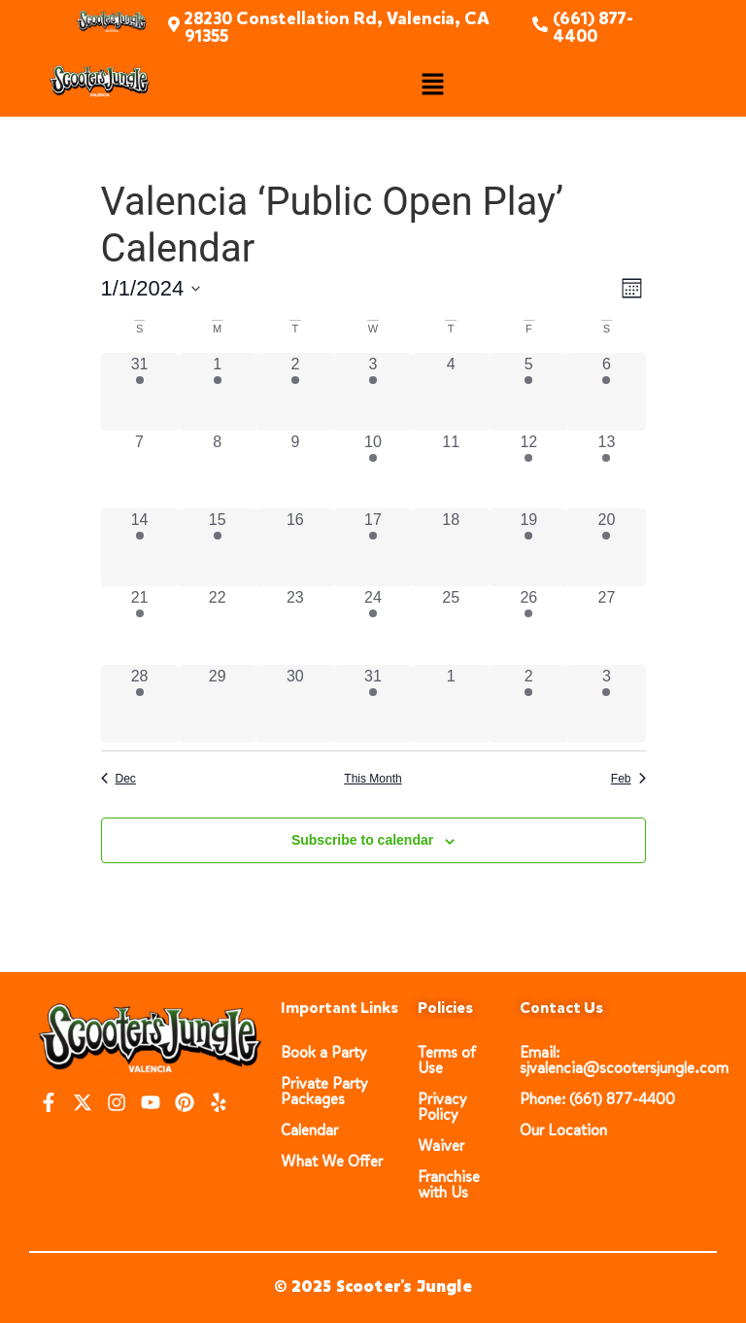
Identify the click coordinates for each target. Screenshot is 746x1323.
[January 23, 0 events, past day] (295, 625)
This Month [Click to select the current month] (372, 778)
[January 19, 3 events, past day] (528, 547)
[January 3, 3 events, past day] (373, 392)
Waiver (441, 1145)
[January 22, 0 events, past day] (217, 625)
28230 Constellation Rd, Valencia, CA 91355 (337, 27)
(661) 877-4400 (593, 27)
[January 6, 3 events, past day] (606, 392)
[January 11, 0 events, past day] (451, 469)
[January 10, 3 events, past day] (373, 469)
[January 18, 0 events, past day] (451, 547)
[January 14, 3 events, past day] (140, 547)
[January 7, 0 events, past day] (140, 469)
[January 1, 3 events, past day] (217, 392)
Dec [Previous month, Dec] (118, 778)
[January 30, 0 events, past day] (295, 704)
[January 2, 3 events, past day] (295, 392)
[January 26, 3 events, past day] (528, 625)
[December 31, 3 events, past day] (140, 392)
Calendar (309, 1130)
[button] (432, 85)
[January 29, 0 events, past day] (217, 704)
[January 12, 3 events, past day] (528, 469)
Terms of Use (447, 1060)
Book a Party (324, 1052)
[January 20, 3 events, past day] (606, 547)
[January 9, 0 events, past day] (295, 469)
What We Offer (332, 1161)
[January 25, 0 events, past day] (451, 625)
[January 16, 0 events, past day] (295, 547)
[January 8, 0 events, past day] (217, 469)
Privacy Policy (442, 1107)
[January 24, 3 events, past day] (373, 625)
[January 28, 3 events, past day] (140, 704)
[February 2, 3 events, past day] (528, 704)
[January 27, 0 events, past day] (606, 625)
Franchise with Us (449, 1184)
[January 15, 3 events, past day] (217, 547)
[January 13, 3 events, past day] (606, 469)
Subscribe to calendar (362, 840)
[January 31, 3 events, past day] (373, 704)
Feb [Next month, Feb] (628, 778)
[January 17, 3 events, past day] (373, 547)
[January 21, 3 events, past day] (140, 625)
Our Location (563, 1130)
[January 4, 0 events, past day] (451, 392)
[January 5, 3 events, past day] (528, 392)
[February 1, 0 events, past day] (451, 704)
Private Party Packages (324, 1091)
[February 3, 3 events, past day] (606, 704)
